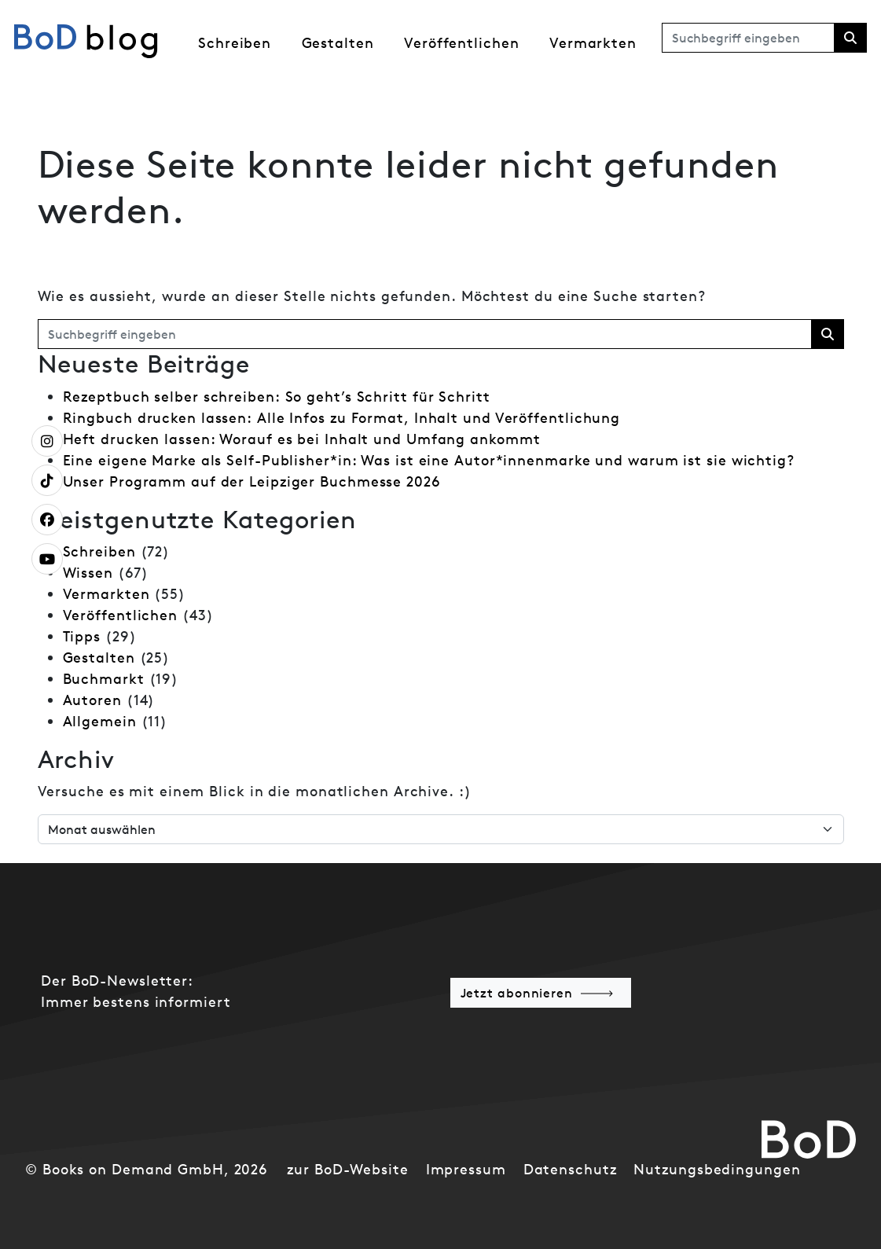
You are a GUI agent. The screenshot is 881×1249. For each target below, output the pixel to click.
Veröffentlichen (461, 43)
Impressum (466, 1169)
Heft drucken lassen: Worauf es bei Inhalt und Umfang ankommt (302, 439)
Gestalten (338, 43)
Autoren (92, 700)
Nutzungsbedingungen (716, 1169)
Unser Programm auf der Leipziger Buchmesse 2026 (252, 481)
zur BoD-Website (348, 1169)
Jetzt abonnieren (517, 993)
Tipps (82, 636)
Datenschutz (570, 1169)
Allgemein (100, 721)
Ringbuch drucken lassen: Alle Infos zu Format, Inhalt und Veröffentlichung (342, 418)
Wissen (88, 573)
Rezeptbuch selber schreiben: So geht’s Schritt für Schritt (276, 397)
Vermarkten (593, 43)
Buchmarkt (104, 679)
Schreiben (234, 43)
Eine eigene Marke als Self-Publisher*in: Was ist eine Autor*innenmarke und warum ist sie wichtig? (429, 460)
